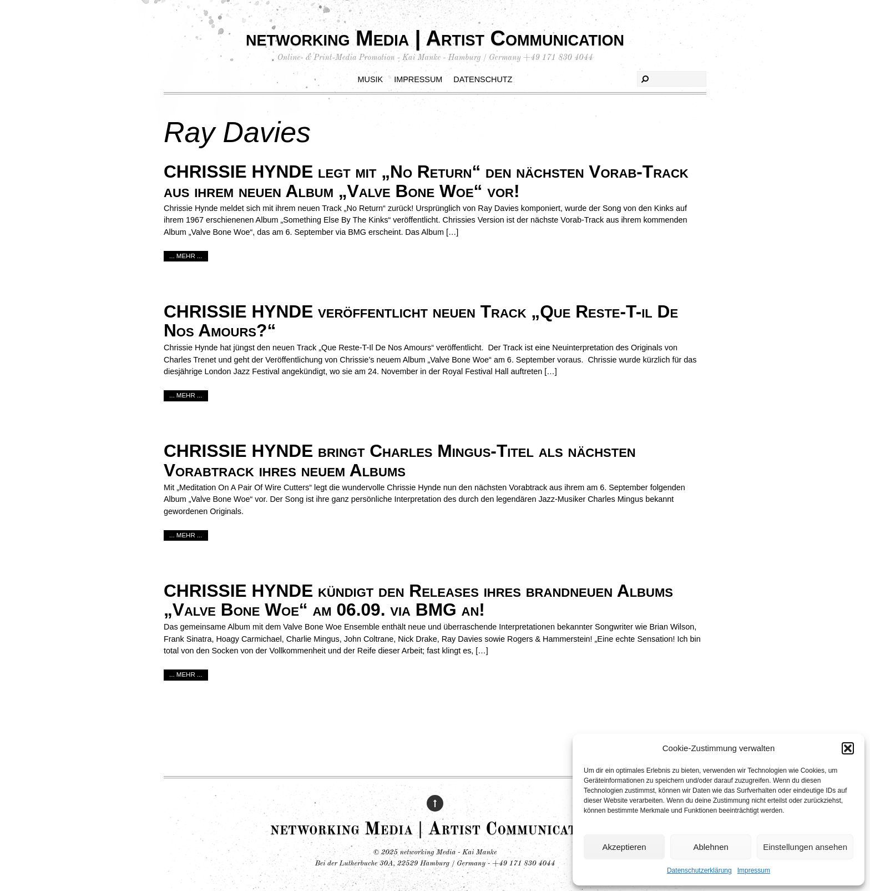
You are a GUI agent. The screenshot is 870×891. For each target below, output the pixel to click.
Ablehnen (710, 847)
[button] (847, 748)
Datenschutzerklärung (699, 870)
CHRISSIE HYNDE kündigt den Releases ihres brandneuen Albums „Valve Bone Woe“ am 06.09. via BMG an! (418, 600)
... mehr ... (186, 256)
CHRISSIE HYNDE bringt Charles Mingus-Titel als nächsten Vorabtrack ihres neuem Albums (400, 460)
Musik (370, 79)
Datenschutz (482, 79)
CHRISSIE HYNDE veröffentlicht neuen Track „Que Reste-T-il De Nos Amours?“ (421, 321)
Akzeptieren (624, 847)
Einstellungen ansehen (805, 847)
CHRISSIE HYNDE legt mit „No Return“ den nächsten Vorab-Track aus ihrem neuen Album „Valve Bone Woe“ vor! (426, 181)
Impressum (753, 870)
